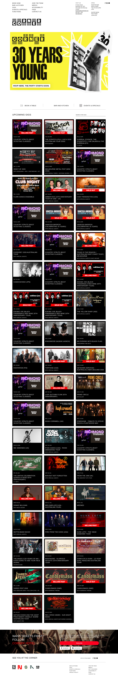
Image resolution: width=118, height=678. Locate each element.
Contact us (36, 11)
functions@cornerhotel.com (82, 10)
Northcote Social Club (20, 667)
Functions (16, 11)
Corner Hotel (26, 22)
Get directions (79, 13)
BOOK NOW (16, 3)
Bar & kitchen (18, 5)
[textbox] (91, 114)
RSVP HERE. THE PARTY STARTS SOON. (31, 86)
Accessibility (37, 7)
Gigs (14, 7)
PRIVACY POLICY (73, 672)
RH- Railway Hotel (32, 667)
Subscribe (79, 643)
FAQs (34, 9)
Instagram (76, 648)
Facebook (64, 648)
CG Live (37, 667)
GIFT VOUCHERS (92, 669)
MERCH (34, 5)
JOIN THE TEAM (37, 3)
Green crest (26, 667)
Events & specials (19, 9)
